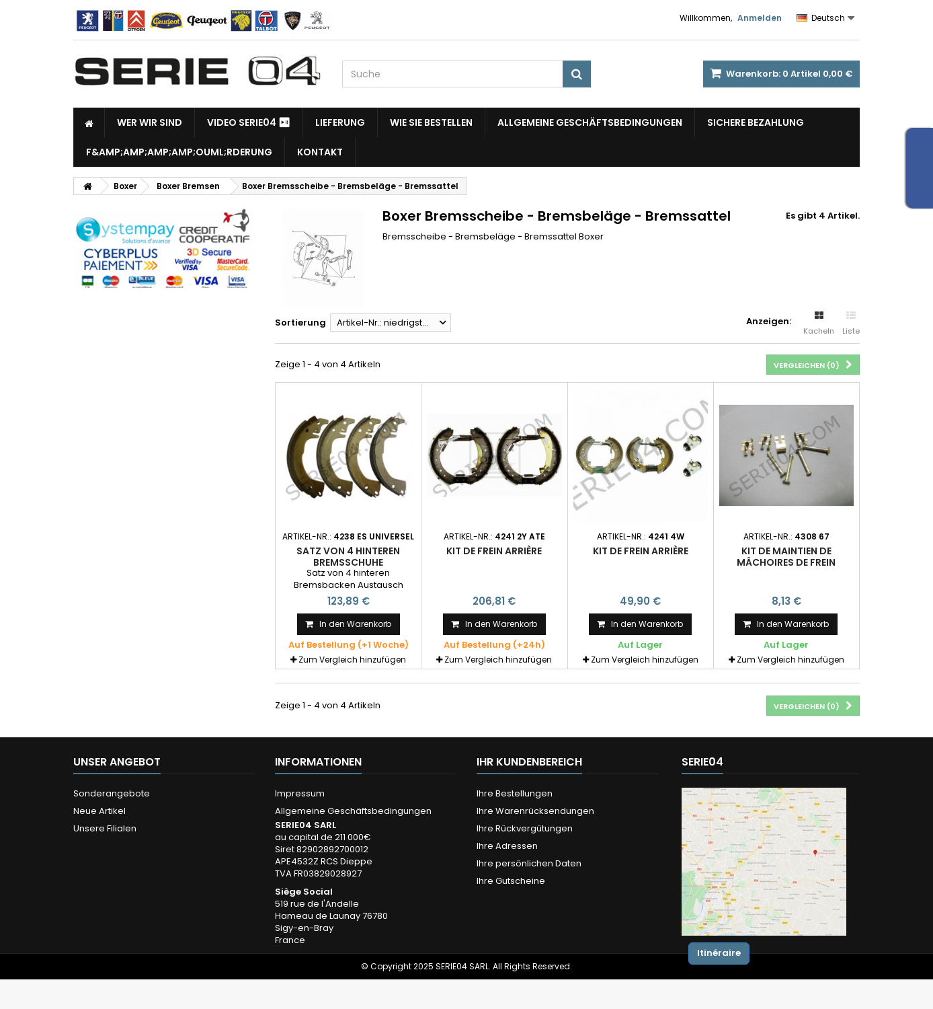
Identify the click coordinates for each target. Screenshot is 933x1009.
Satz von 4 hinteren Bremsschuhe (348, 556)
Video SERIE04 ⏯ (248, 122)
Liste (851, 323)
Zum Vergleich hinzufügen (352, 659)
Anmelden (759, 18)
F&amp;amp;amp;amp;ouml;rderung (179, 152)
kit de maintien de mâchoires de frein (786, 556)
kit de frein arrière (640, 551)
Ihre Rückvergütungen (525, 828)
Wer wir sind (149, 122)
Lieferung (340, 122)
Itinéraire (719, 952)
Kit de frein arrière (494, 551)
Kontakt (320, 152)
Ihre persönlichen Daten (529, 863)
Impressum (300, 793)
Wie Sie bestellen (431, 122)
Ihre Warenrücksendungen (535, 811)
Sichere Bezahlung (755, 122)
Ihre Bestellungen (515, 793)
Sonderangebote (111, 793)
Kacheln (818, 323)
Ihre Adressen (507, 845)
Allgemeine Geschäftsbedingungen (589, 122)
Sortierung (300, 322)
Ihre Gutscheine (511, 880)
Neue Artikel (99, 811)
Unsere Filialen (104, 828)
